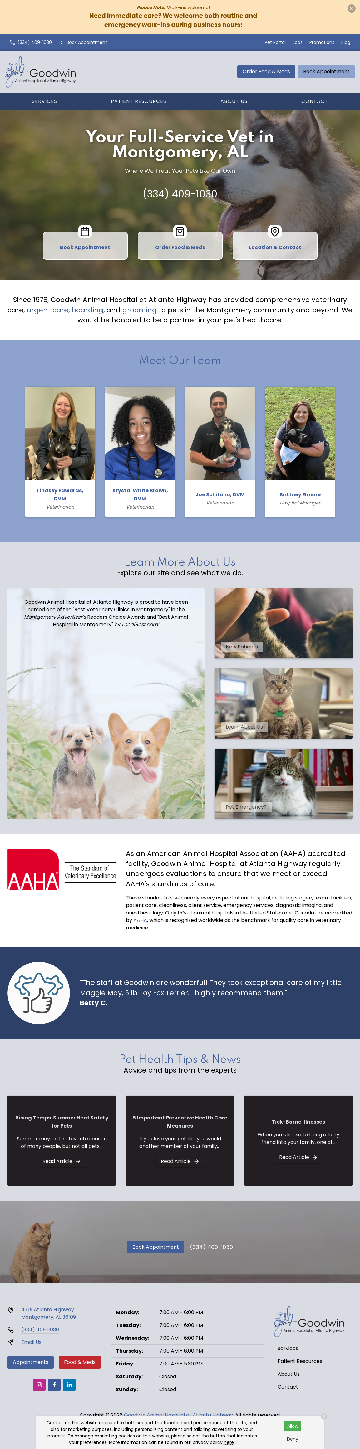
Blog (345, 42)
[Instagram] (39, 1385)
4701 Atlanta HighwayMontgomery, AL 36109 (48, 1313)
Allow (292, 1426)
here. (229, 1442)
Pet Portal (275, 42)
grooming (139, 310)
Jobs (298, 42)
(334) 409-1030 (180, 194)
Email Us (31, 1342)
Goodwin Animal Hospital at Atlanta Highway (178, 1415)
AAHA (140, 920)
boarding (87, 310)
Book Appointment (326, 71)
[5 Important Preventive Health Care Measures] (180, 1161)
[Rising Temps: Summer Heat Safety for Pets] (61, 1161)
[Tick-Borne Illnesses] (298, 1157)
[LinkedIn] (69, 1385)
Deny (292, 1439)
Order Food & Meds (266, 71)
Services (44, 101)
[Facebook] (54, 1385)
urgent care (47, 310)
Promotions (321, 42)
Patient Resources (138, 101)
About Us (234, 101)
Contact (314, 101)
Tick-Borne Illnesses (298, 1121)
